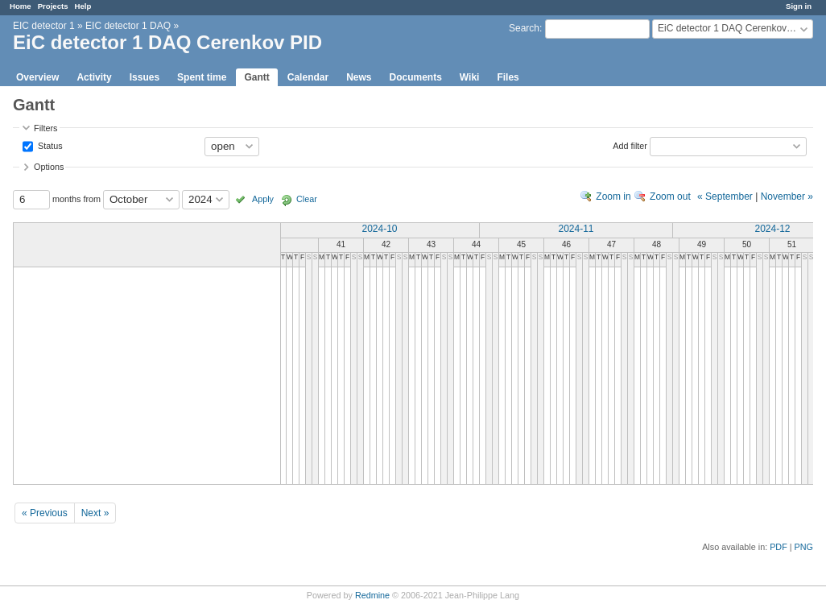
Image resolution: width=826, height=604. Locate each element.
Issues (144, 77)
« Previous (45, 513)
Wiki (470, 77)
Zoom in (613, 196)
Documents (416, 77)
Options (49, 167)
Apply (263, 199)
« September (725, 196)
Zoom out (670, 196)
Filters (45, 128)
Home (20, 6)
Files (507, 77)
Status (49, 145)
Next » (95, 513)
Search (524, 28)
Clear (306, 199)
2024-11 (575, 228)
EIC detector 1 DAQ (128, 25)
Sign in (799, 6)
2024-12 (772, 228)
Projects (53, 6)
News (358, 77)
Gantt (256, 77)
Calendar (307, 77)
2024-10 (379, 228)
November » (787, 196)
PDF (778, 547)
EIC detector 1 (44, 25)
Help (83, 6)
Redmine (372, 595)
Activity (93, 77)
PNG (804, 547)
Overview (37, 77)
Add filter (630, 145)
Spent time (201, 77)
